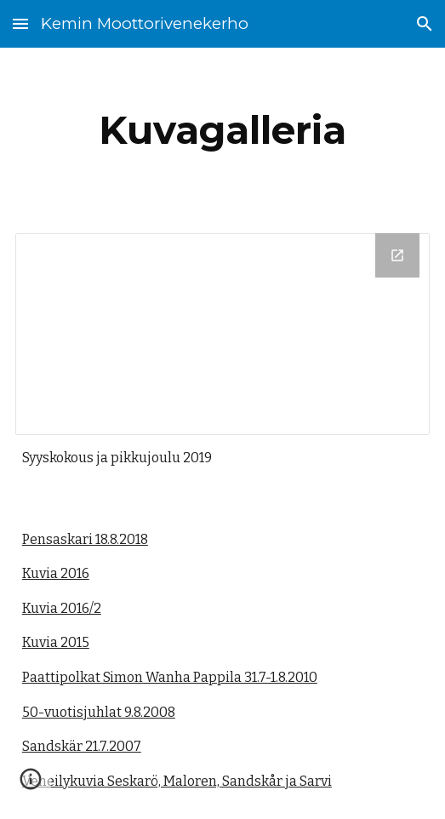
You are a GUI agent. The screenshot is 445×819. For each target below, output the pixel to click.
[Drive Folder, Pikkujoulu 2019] (222, 334)
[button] (20, 23)
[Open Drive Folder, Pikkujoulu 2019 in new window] (397, 255)
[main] (222, 130)
